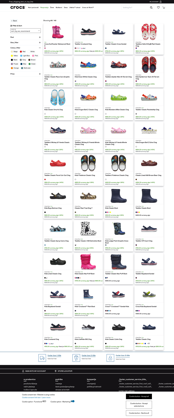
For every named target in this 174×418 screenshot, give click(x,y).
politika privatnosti (94, 387)
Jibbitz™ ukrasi (74, 7)
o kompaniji (91, 384)
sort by (13, 29)
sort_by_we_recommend (20, 31)
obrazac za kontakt (62, 390)
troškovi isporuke (30, 390)
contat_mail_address (127, 391)
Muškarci (59, 7)
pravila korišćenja (30, 384)
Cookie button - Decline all (139, 413)
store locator (63, 371)
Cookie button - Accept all (139, 396)
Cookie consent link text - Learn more (36, 397)
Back (14, 21)
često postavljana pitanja (64, 387)
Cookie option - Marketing (61, 402)
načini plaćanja (29, 387)
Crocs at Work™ (88, 7)
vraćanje (58, 384)
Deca (66, 7)
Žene (52, 7)
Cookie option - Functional (32, 402)
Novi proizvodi (33, 7)
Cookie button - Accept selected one (139, 404)
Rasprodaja (44, 7)
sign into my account (34, 371)
